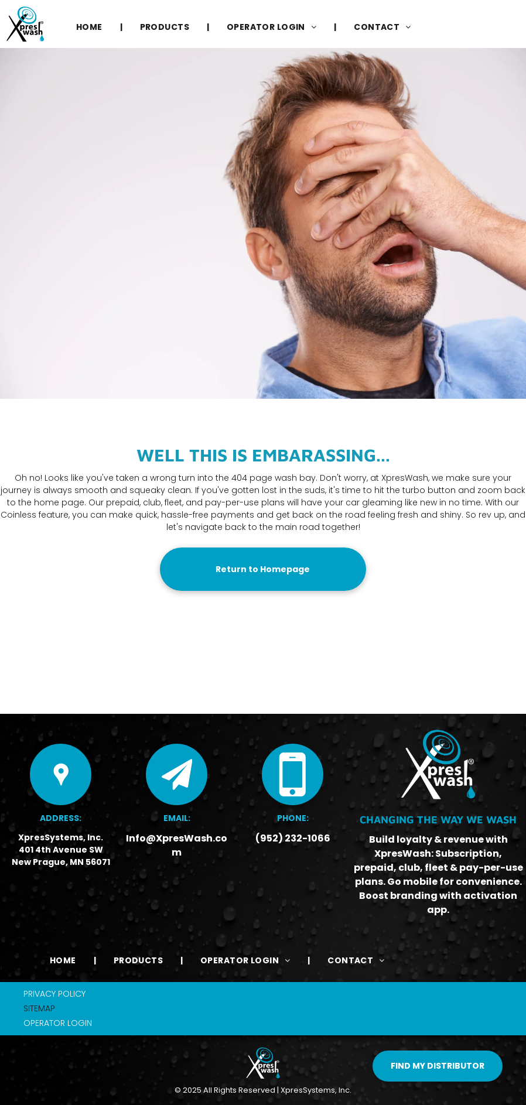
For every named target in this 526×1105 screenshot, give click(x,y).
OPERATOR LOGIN (57, 1023)
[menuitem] (90, 27)
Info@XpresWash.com (176, 845)
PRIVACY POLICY (54, 994)
